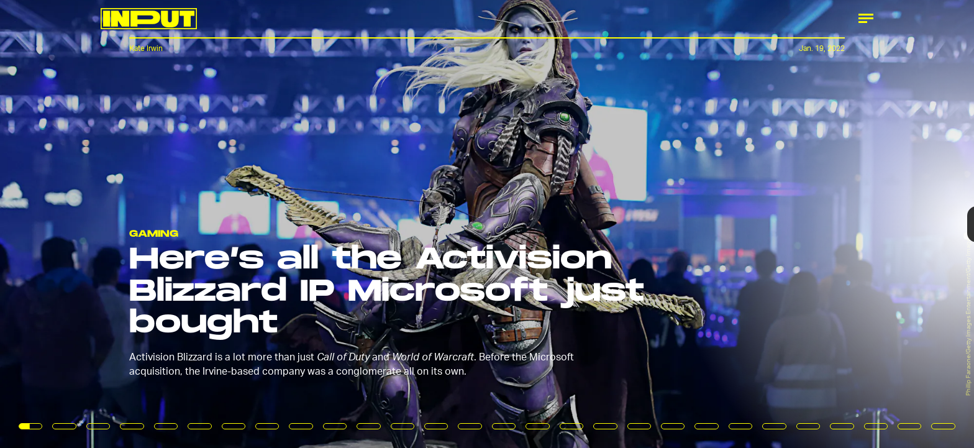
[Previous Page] (160, 224)
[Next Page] (647, 224)
